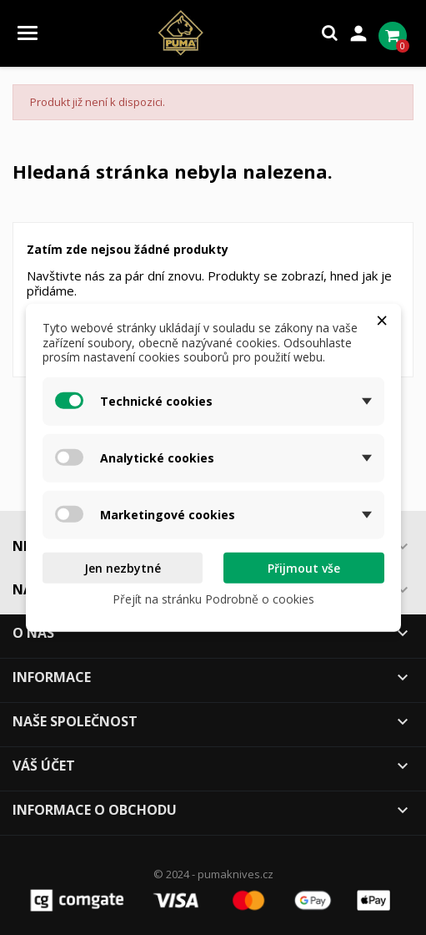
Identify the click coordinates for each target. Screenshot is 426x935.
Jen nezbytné (122, 567)
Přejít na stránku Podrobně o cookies (213, 599)
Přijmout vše (304, 567)
